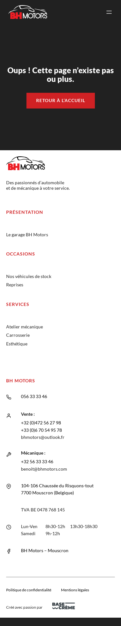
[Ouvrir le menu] (109, 12)
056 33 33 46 (34, 396)
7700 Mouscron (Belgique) (47, 492)
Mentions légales (75, 589)
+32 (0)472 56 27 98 (41, 422)
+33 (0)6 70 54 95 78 (41, 430)
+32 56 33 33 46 (37, 461)
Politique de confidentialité (28, 589)
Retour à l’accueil (60, 100)
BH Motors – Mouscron (44, 550)
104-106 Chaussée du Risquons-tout (57, 485)
